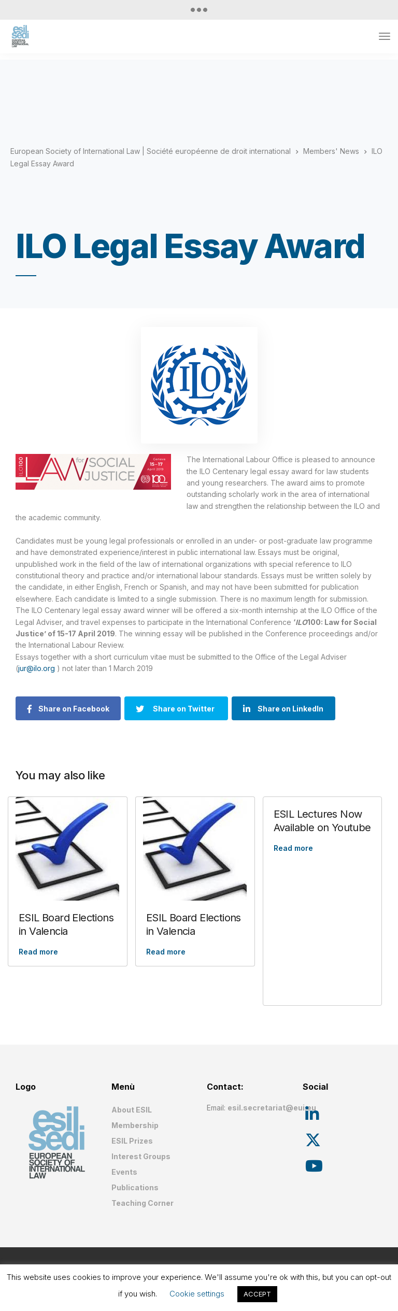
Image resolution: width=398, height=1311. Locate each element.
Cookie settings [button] (196, 1294)
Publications (135, 1187)
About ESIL (131, 1109)
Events (124, 1171)
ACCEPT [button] (257, 1294)
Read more (38, 951)
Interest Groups (140, 1156)
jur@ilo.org (37, 668)
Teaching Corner (142, 1203)
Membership (135, 1125)
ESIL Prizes (132, 1140)
